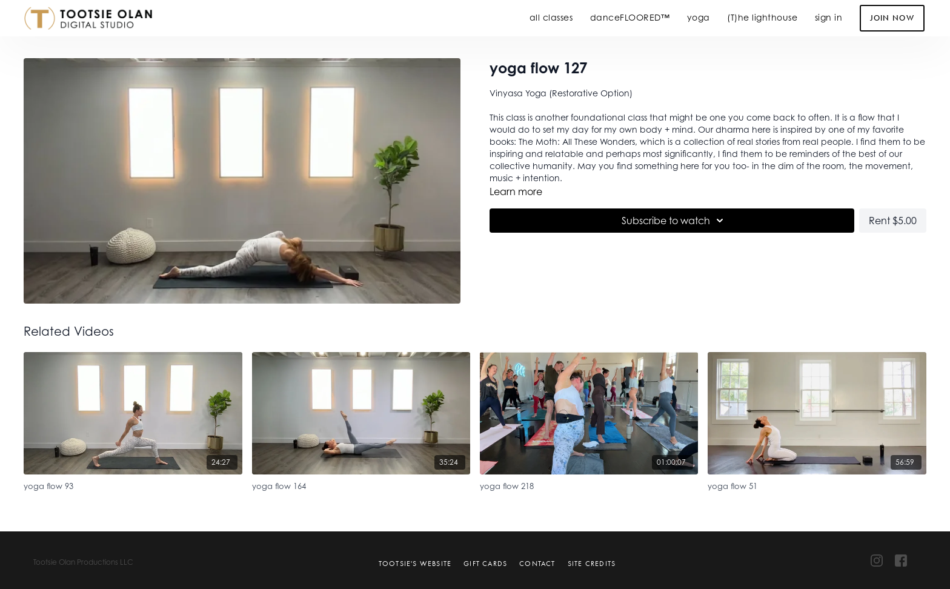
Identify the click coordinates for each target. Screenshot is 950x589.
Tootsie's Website (415, 563)
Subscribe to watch (674, 220)
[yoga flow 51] (817, 484)
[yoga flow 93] (133, 484)
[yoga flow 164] (361, 484)
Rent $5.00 (893, 221)
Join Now (892, 18)
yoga (698, 17)
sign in (829, 17)
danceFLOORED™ (630, 17)
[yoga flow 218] (589, 484)
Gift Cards (485, 563)
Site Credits (592, 563)
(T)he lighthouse (762, 17)
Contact (537, 563)
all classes (551, 17)
